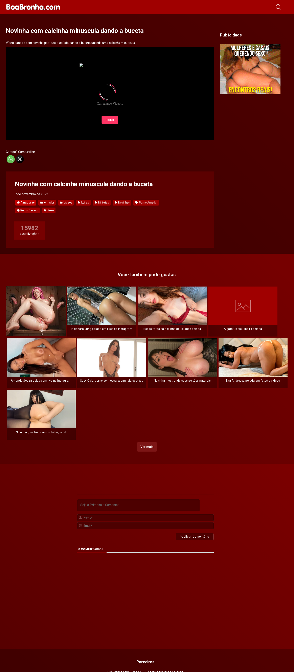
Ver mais (146, 447)
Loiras (83, 202)
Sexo (49, 210)
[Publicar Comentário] (194, 536)
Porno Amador (146, 202)
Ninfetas (102, 202)
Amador (47, 202)
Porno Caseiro (27, 210)
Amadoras (26, 202)
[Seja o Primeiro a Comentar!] (138, 505)
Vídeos (66, 202)
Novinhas (122, 202)
